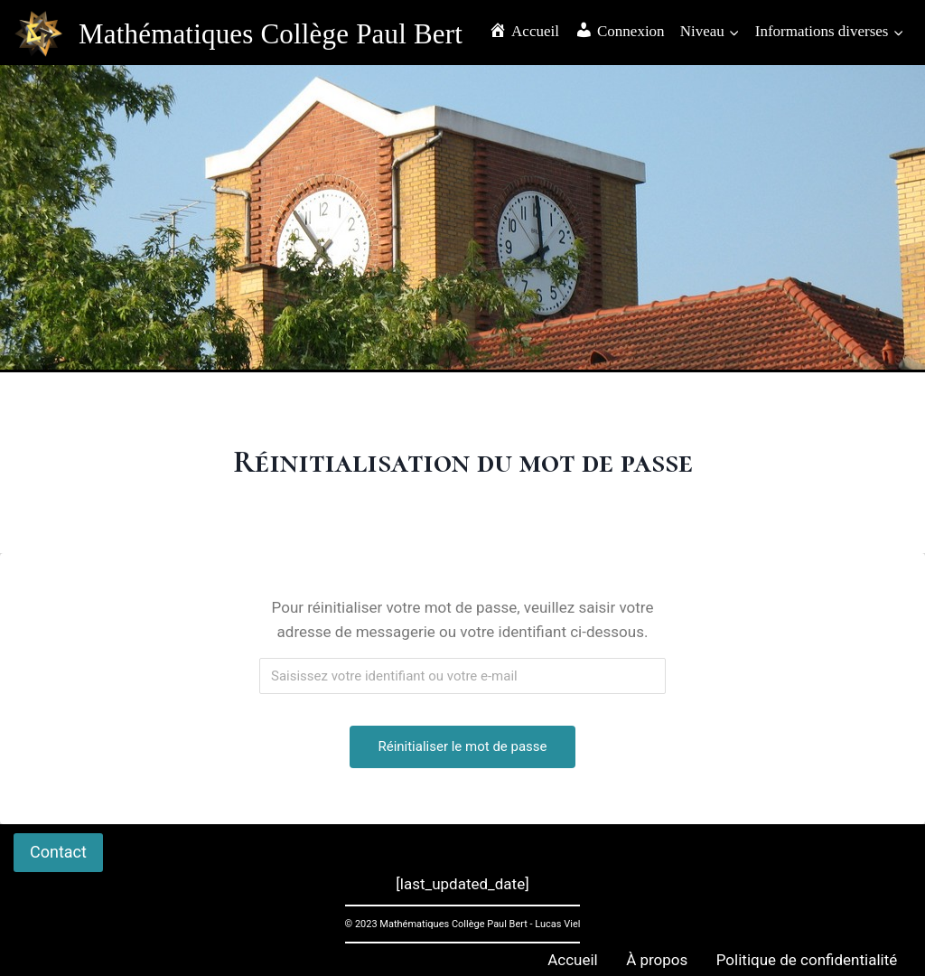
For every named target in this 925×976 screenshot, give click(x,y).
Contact (58, 851)
